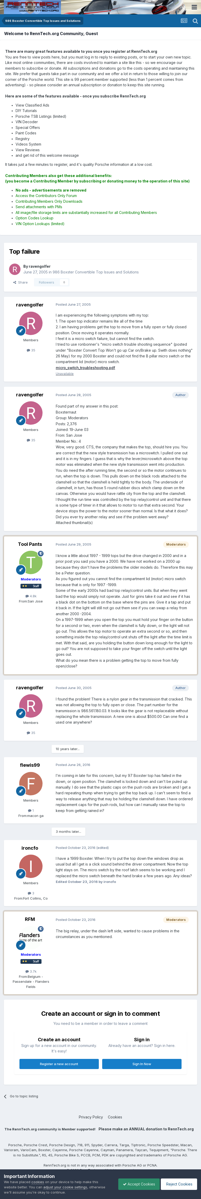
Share (20, 282)
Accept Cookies (136, 1184)
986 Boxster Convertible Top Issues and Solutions (96, 272)
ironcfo (30, 848)
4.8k (31, 596)
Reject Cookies (178, 1184)
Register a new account (59, 1064)
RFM (30, 919)
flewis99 (30, 765)
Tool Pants (30, 544)
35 (31, 350)
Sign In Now (142, 1064)
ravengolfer (30, 304)
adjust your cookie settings (65, 1187)
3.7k (31, 971)
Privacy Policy (91, 1117)
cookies (37, 1182)
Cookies (115, 1117)
